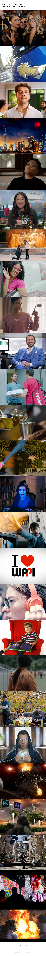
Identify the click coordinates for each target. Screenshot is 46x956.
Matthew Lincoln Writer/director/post (14, 5)
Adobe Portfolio (26, 952)
